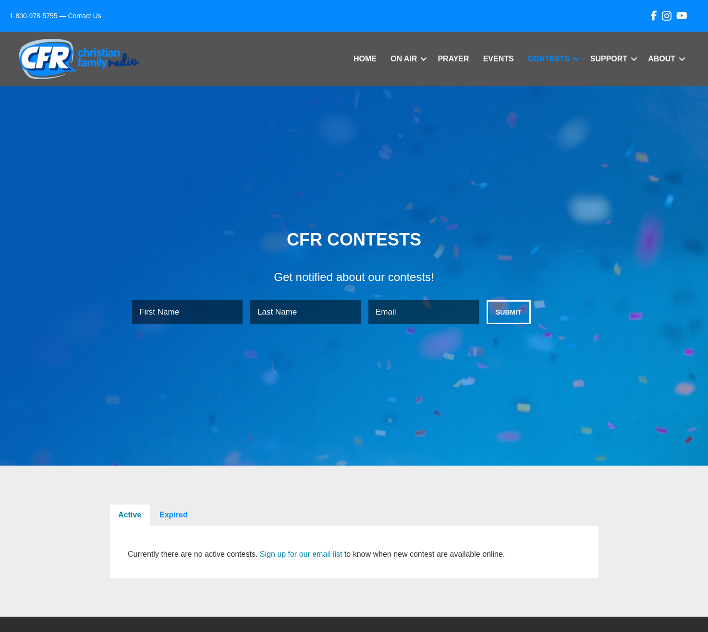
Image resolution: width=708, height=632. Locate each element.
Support (608, 59)
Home (365, 59)
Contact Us (84, 16)
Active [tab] (129, 515)
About (661, 59)
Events (498, 59)
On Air (404, 59)
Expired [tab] (173, 515)
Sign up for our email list (301, 554)
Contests (549, 59)
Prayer (453, 59)
